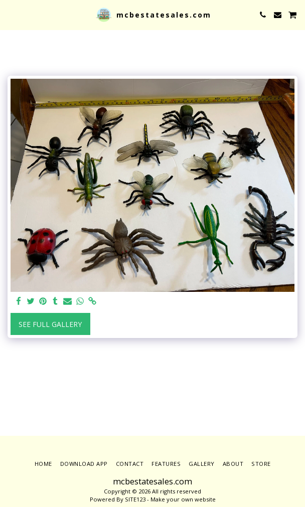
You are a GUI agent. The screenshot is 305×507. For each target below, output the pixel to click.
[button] (11, 14)
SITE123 (135, 499)
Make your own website (183, 499)
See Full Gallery (50, 324)
